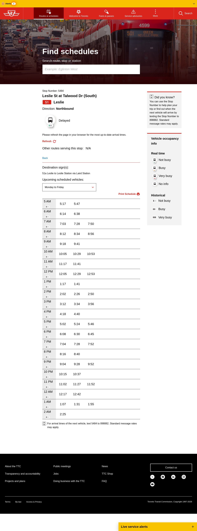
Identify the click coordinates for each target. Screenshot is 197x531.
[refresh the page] (49, 141)
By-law (18, 502)
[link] (152, 476)
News (105, 466)
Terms (7, 502)
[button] (98, 3)
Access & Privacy (34, 502)
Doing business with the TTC (69, 481)
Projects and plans (15, 481)
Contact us (171, 467)
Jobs (56, 473)
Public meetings (62, 466)
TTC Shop (107, 473)
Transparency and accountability (22, 473)
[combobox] (91, 69)
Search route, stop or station (61, 60)
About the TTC (13, 466)
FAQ (104, 481)
